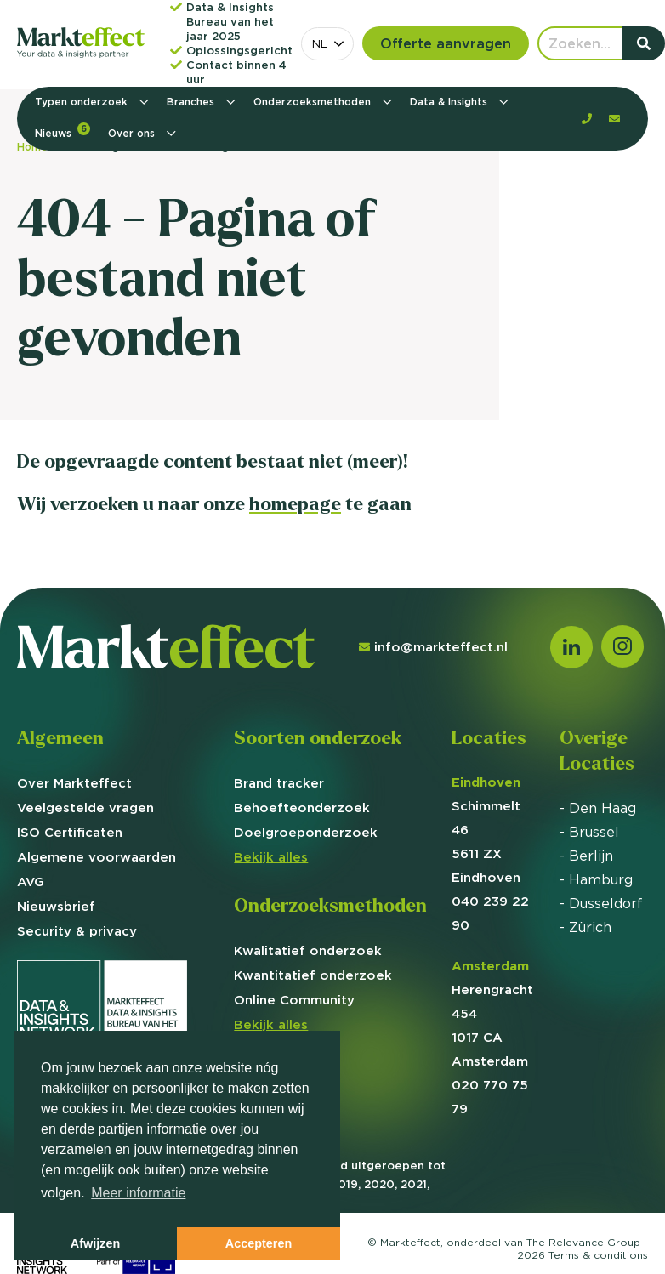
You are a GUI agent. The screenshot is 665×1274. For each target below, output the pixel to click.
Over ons (133, 133)
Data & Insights (450, 101)
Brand (279, 783)
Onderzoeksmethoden (313, 101)
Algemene (96, 857)
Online (294, 1000)
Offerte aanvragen (445, 43)
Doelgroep (306, 832)
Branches (192, 101)
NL (319, 43)
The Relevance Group (583, 1242)
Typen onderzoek (83, 101)
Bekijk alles (271, 857)
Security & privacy (77, 931)
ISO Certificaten (69, 832)
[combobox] (327, 43)
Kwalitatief (308, 950)
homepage (295, 504)
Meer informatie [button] (138, 1193)
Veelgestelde (85, 807)
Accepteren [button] (258, 1243)
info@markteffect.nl (433, 647)
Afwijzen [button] (95, 1243)
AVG (30, 881)
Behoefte (302, 807)
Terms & (598, 1254)
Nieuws (62, 130)
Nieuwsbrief (56, 906)
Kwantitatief (313, 975)
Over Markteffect (74, 783)
